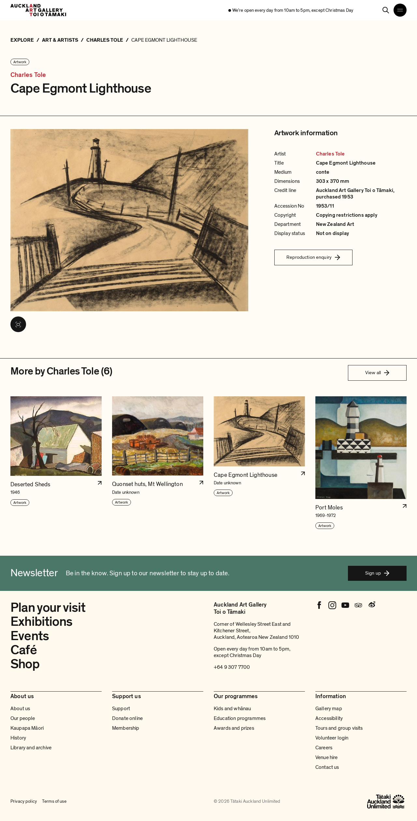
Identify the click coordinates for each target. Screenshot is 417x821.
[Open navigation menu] (400, 10)
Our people (22, 718)
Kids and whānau (232, 708)
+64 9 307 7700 (232, 667)
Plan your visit (48, 607)
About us (20, 708)
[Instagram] (332, 605)
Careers (323, 747)
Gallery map (328, 708)
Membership (125, 728)
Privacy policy (23, 801)
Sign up (377, 573)
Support (121, 708)
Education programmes (240, 718)
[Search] (385, 10)
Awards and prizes (234, 728)
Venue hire (326, 757)
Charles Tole (28, 75)
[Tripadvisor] (358, 605)
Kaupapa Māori (27, 728)
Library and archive (30, 747)
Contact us (327, 767)
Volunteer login (331, 737)
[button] (56, 463)
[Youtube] (345, 605)
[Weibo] (371, 605)
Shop (24, 664)
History (18, 737)
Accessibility (329, 718)
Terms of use (54, 801)
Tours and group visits (339, 728)
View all (377, 372)
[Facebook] (319, 605)
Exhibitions (41, 621)
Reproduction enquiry (313, 257)
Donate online (127, 718)
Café (23, 650)
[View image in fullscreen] (18, 324)
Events (29, 636)
